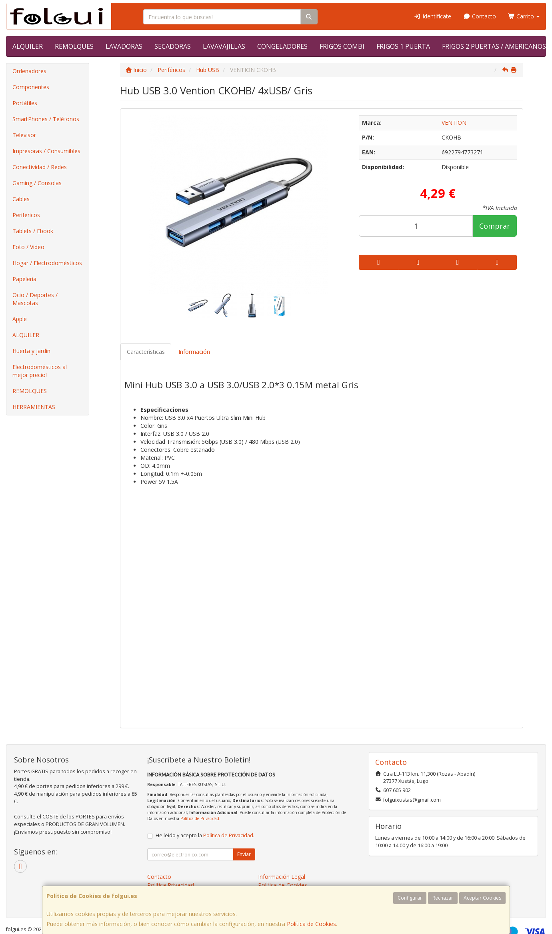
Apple (19, 319)
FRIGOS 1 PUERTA (403, 46)
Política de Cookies (311, 924)
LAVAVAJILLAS (224, 46)
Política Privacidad (170, 885)
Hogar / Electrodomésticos (47, 263)
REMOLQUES (74, 46)
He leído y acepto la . (205, 835)
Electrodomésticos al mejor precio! (39, 371)
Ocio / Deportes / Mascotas (35, 299)
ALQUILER (27, 46)
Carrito (524, 16)
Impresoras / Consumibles (46, 151)
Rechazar (442, 897)
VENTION (454, 122)
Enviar (244, 854)
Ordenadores (29, 71)
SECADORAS (172, 46)
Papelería (24, 279)
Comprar (494, 226)
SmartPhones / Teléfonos (45, 119)
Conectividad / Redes (39, 167)
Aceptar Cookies (482, 897)
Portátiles (24, 103)
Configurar (410, 897)
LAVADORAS (124, 46)
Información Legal (281, 876)
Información (194, 351)
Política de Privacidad (199, 818)
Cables (21, 199)
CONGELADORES (282, 46)
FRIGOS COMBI (342, 46)
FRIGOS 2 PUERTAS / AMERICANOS (494, 46)
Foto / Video (28, 247)
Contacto (479, 16)
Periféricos (26, 215)
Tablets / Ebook (32, 231)
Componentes (30, 87)
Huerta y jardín (31, 351)
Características (146, 351)
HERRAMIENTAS (33, 407)
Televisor (24, 135)
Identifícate (433, 16)
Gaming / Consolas (37, 183)
